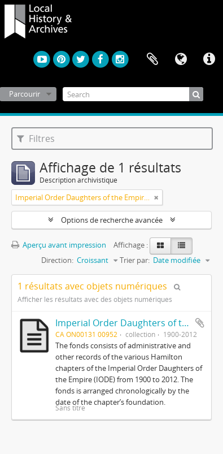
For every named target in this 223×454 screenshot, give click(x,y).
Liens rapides (209, 59)
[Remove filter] (156, 197)
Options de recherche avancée (111, 220)
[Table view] (181, 245)
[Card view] (160, 245)
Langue (181, 59)
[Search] (133, 94)
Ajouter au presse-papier (199, 322)
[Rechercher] (196, 94)
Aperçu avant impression (58, 245)
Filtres (36, 138)
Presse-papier (152, 59)
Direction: (57, 260)
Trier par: (135, 260)
